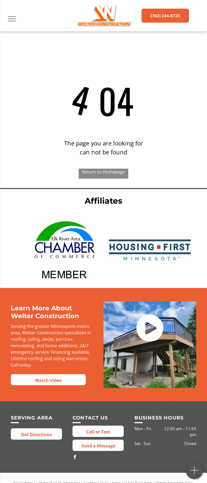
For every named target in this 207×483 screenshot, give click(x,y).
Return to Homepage (103, 172)
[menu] (12, 19)
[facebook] (74, 458)
